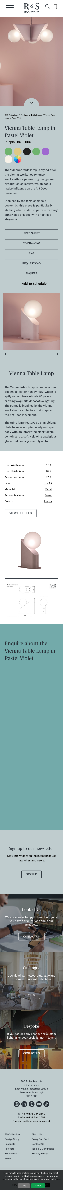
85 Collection (12, 1134)
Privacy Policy (40, 1153)
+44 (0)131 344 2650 (32, 1113)
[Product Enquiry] (31, 740)
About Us (37, 1134)
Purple (48, 501)
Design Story (12, 1139)
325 (48, 471)
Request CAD (31, 263)
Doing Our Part (40, 1139)
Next (58, 354)
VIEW (31, 995)
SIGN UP (31, 874)
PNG (31, 253)
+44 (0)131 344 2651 (32, 1117)
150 (48, 465)
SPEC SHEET (32, 233)
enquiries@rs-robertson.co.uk (33, 1121)
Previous (5, 354)
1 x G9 (48, 483)
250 (48, 477)
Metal (48, 489)
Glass (48, 495)
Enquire (31, 273)
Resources (11, 1153)
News (8, 1158)
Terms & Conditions (43, 1148)
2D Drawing (31, 243)
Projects (9, 1148)
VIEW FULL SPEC (20, 513)
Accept (38, 1185)
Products (10, 1143)
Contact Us (31, 936)
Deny (24, 1185)
